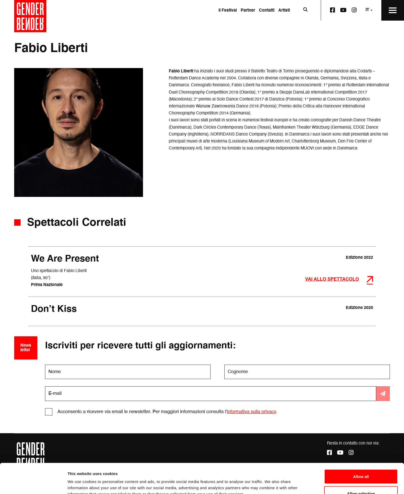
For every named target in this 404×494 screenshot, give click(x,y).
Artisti (284, 11)
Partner (248, 11)
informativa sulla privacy (251, 411)
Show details (270, 481)
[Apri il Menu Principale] (392, 10)
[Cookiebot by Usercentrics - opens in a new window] (33, 484)
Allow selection (361, 463)
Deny (361, 480)
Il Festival (227, 11)
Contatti (266, 11)
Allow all (361, 446)
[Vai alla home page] (30, 16)
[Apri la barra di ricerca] (305, 10)
